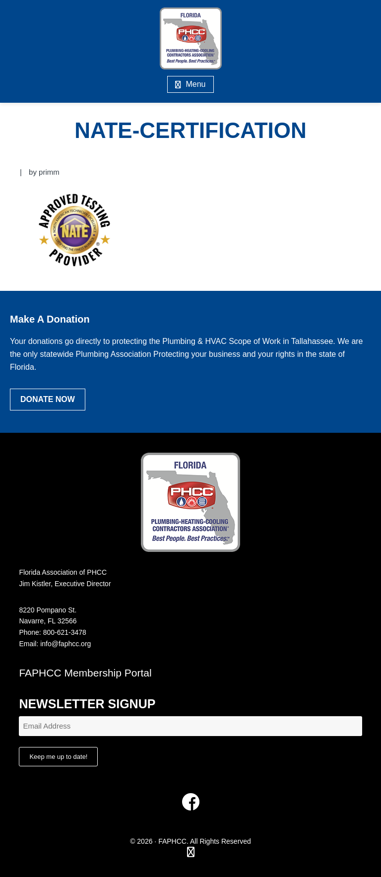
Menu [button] (195, 84)
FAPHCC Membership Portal (85, 672)
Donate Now (47, 399)
